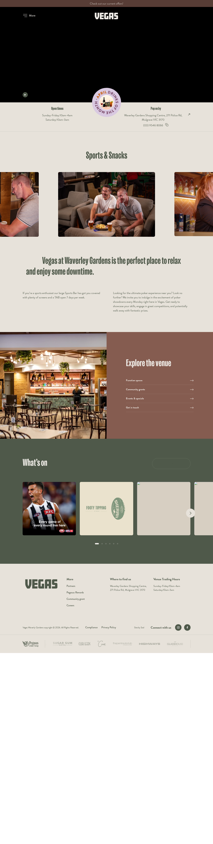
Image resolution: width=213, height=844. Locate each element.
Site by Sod (139, 627)
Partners (71, 586)
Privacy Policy (108, 627)
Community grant (76, 599)
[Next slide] (190, 513)
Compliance (91, 627)
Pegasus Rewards (75, 592)
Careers (70, 605)
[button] (29, 15)
